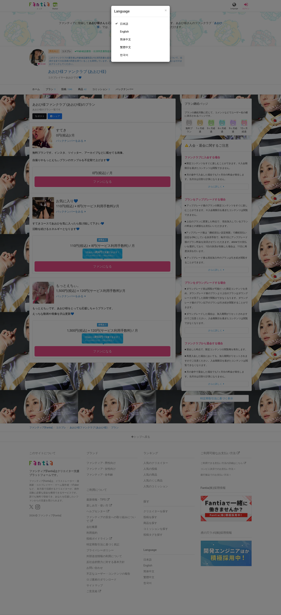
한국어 (124, 55)
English (124, 31)
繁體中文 (125, 47)
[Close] (166, 10)
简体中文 (125, 39)
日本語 (124, 23)
